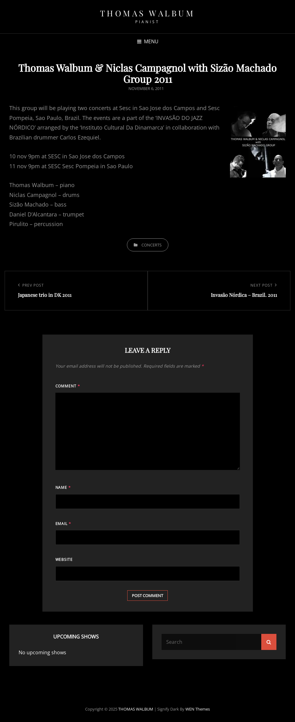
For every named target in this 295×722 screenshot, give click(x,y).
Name (63, 487)
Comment (67, 386)
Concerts (151, 245)
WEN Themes (197, 709)
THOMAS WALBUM (147, 13)
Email (63, 523)
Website (64, 559)
